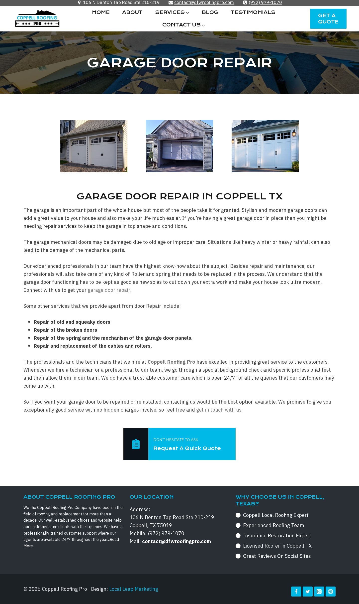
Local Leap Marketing (133, 589)
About (132, 12)
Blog (210, 12)
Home (101, 12)
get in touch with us (219, 409)
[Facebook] (296, 592)
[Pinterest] (331, 592)
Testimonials (253, 12)
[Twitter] (308, 592)
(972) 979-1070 (166, 533)
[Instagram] (319, 592)
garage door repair (109, 290)
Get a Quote (328, 19)
